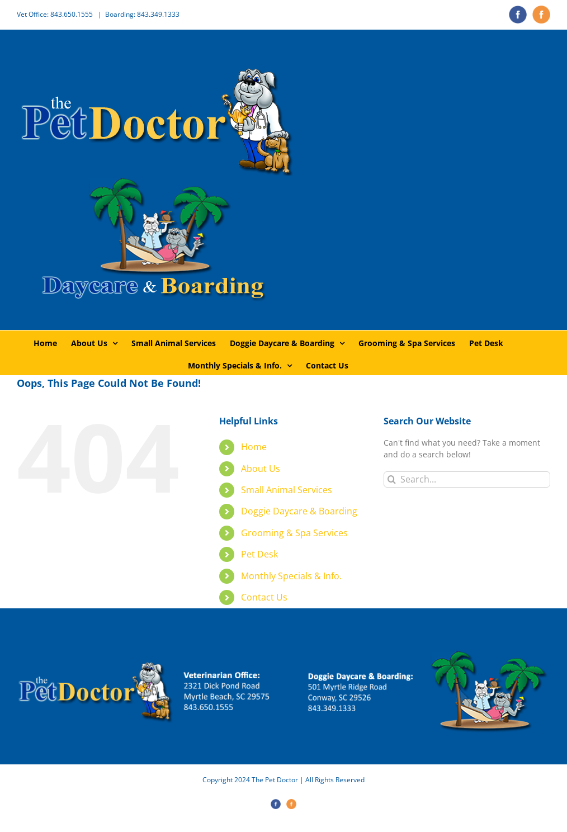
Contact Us (264, 597)
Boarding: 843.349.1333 (142, 14)
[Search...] (467, 479)
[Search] (392, 479)
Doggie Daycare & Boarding (299, 511)
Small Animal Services (286, 490)
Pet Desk (259, 554)
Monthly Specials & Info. (291, 576)
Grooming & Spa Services (294, 533)
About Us (260, 468)
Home (254, 447)
